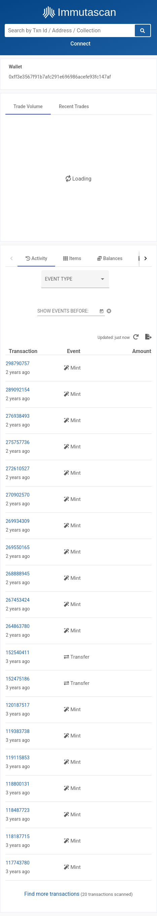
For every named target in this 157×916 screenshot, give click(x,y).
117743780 (18, 862)
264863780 (18, 626)
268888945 (18, 573)
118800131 (18, 784)
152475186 (18, 679)
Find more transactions (51, 894)
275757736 (18, 442)
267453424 (18, 600)
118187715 (18, 836)
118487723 (18, 810)
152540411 (18, 652)
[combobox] (75, 281)
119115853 (18, 757)
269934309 (18, 521)
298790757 (18, 363)
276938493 (18, 416)
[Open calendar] (101, 310)
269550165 (18, 547)
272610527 (18, 468)
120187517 (18, 705)
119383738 (18, 731)
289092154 (18, 389)
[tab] (28, 106)
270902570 (18, 495)
